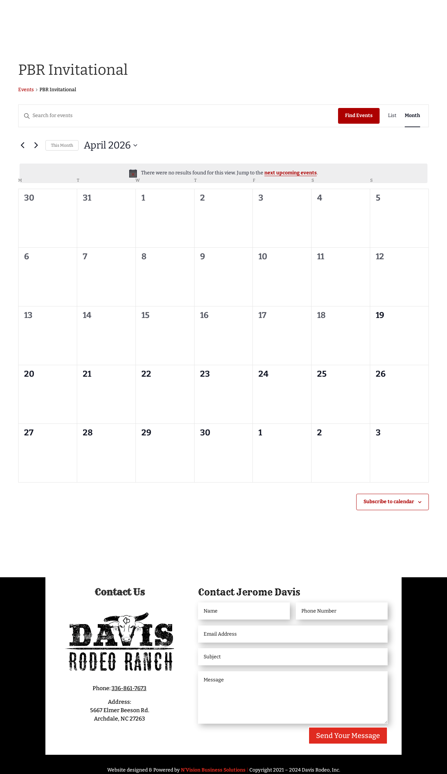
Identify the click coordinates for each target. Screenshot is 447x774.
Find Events (359, 115)
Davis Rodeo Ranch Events (173, 13)
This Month (62, 145)
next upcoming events (290, 173)
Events (26, 90)
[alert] (223, 173)
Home (54, 13)
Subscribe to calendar (389, 502)
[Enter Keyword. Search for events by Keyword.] (178, 116)
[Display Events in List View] (392, 116)
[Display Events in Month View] (412, 116)
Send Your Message (348, 735)
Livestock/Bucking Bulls (263, 13)
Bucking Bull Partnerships (359, 13)
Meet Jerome (94, 13)
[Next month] (36, 145)
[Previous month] (22, 145)
